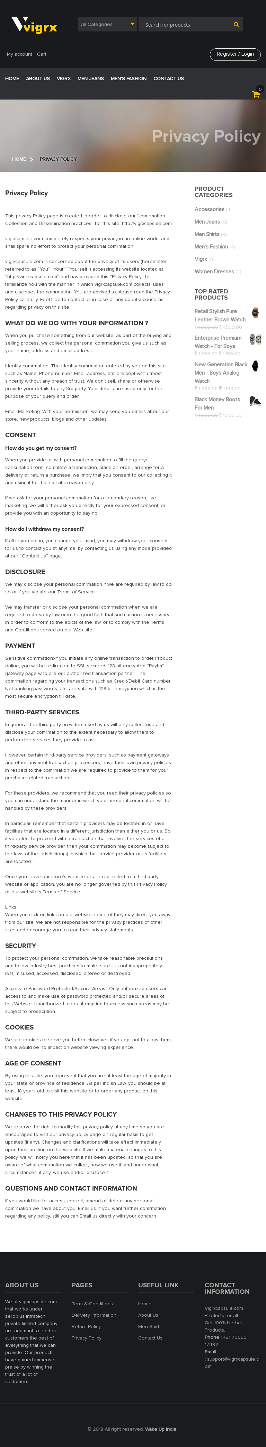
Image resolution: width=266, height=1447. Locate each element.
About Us (148, 1315)
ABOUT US (38, 78)
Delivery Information (94, 1315)
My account (19, 54)
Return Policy (86, 1326)
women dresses (214, 271)
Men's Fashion (211, 247)
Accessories (209, 209)
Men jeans (91, 78)
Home (12, 78)
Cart (41, 54)
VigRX (64, 78)
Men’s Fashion (129, 78)
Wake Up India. (161, 1429)
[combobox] (107, 24)
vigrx (201, 259)
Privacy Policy (86, 1338)
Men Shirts (150, 1326)
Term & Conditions (92, 1304)
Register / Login (235, 54)
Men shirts (207, 234)
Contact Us (168, 78)
